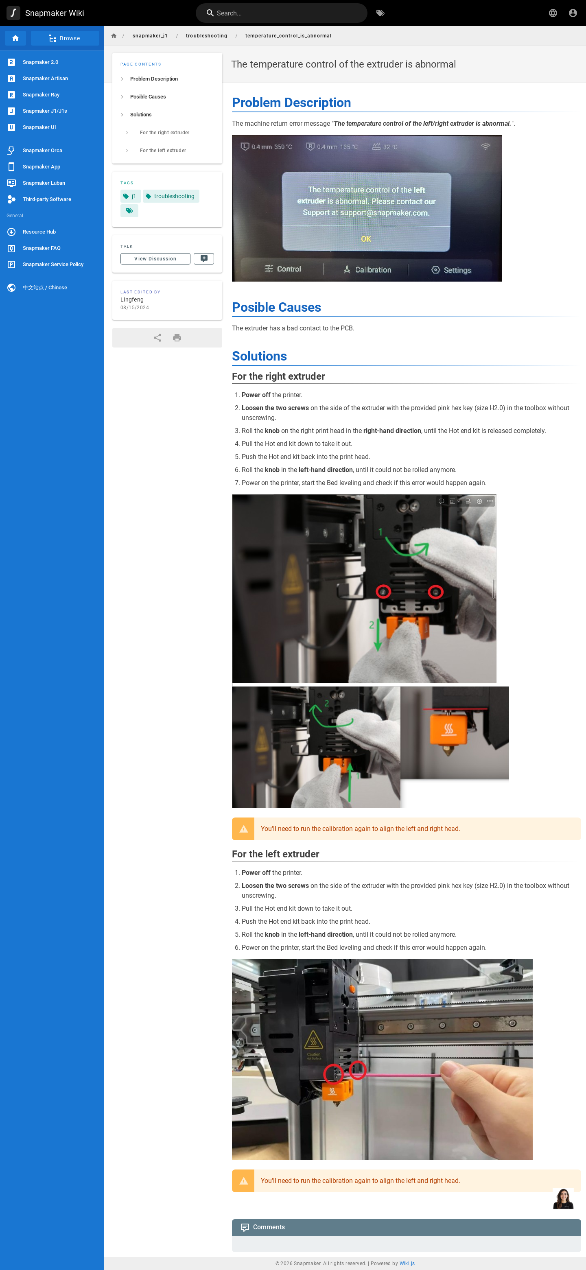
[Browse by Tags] (380, 13)
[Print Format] (177, 338)
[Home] (15, 38)
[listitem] (167, 79)
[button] (553, 13)
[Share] (157, 338)
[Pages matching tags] (129, 210)
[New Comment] (204, 258)
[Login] (573, 13)
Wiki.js (407, 1263)
